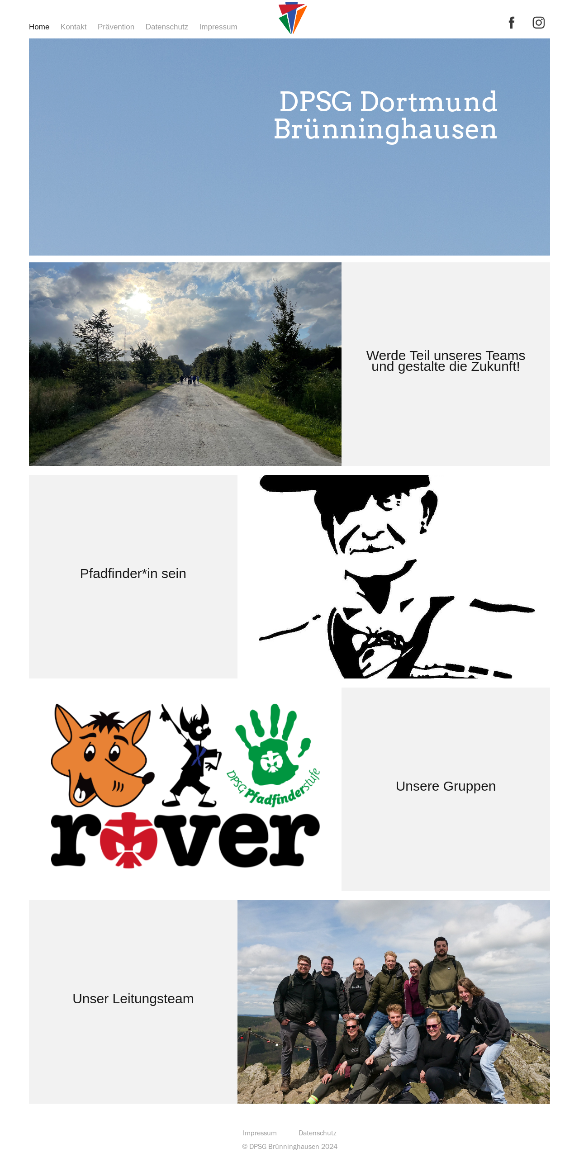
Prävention (116, 27)
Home (39, 27)
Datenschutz (167, 27)
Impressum (218, 27)
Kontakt (74, 27)
